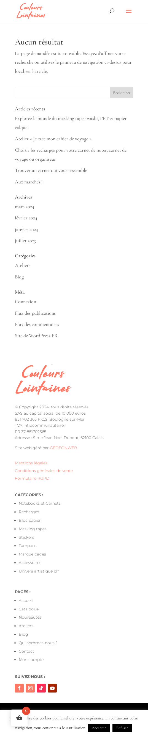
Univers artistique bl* (39, 571)
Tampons (28, 545)
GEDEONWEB (63, 447)
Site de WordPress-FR (36, 336)
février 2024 (26, 218)
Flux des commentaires (37, 324)
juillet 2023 (25, 241)
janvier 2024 (26, 229)
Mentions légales (31, 462)
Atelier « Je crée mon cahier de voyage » (53, 139)
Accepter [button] (99, 727)
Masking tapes (33, 528)
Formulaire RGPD (32, 478)
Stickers (26, 537)
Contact (26, 651)
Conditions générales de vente (44, 470)
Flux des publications (35, 313)
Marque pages (32, 554)
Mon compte (31, 659)
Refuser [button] (122, 727)
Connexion (25, 301)
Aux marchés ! (29, 182)
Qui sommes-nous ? (38, 642)
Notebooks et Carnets (40, 503)
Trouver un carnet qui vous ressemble (51, 170)
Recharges (29, 511)
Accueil (26, 600)
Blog (19, 277)
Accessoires (30, 562)
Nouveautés (30, 617)
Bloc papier (30, 520)
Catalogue (29, 609)
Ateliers (22, 265)
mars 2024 (24, 206)
